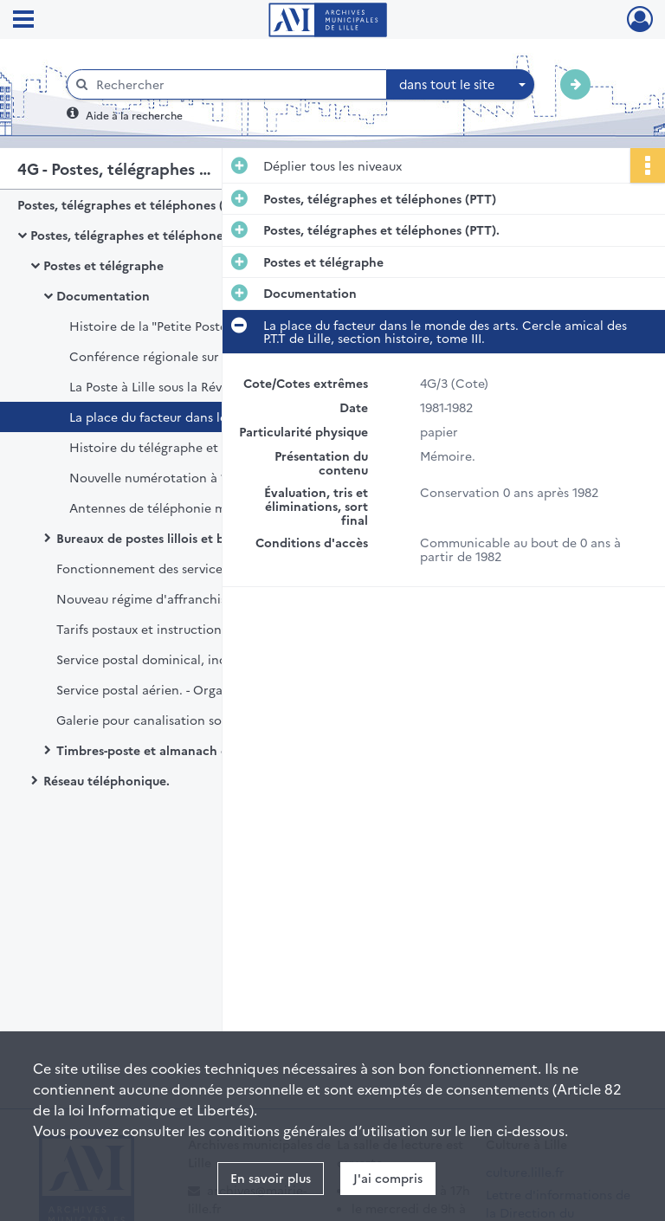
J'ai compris (388, 1177)
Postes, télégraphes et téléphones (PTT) (133, 204)
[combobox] (460, 84)
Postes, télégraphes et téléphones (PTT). (148, 234)
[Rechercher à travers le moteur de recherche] (235, 84)
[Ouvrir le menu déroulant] (23, 20)
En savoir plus (270, 1177)
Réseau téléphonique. (106, 780)
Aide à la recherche (134, 114)
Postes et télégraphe (103, 265)
